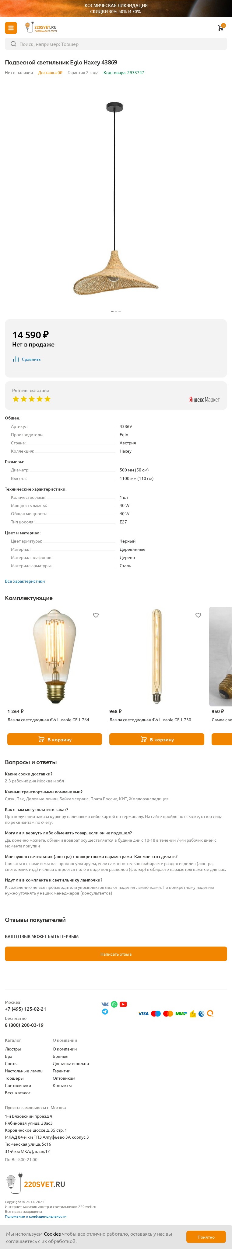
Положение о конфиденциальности (35, 1216)
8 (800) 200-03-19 (24, 1024)
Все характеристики (25, 581)
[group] (116, 198)
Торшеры (14, 1078)
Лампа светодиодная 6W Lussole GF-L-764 (48, 719)
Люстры (13, 1048)
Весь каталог (17, 1092)
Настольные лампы (24, 1070)
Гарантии (61, 1070)
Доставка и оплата (71, 1063)
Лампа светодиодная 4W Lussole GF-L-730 (150, 719)
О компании (65, 1048)
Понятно (206, 1237)
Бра (8, 1056)
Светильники (18, 1085)
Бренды (61, 1056)
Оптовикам (64, 1078)
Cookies (52, 1233)
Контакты (62, 1085)
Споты (11, 1063)
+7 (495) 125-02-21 (25, 1008)
